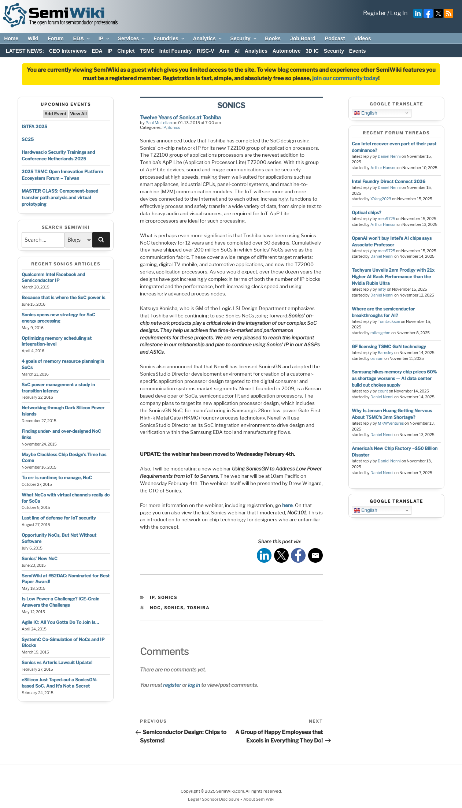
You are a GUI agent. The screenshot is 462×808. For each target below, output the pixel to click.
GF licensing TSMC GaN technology (389, 346)
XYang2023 (380, 199)
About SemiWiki (258, 799)
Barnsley (385, 352)
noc (155, 607)
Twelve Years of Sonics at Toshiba (180, 117)
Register (374, 13)
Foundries (169, 38)
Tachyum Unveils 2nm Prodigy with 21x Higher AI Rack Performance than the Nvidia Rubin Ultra (393, 276)
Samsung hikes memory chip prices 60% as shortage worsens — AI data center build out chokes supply (394, 378)
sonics (174, 607)
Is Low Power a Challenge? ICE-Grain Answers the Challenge (60, 602)
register (172, 685)
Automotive (287, 51)
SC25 (28, 139)
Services (132, 38)
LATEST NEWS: (25, 51)
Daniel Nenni (389, 156)
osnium (377, 358)
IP (104, 38)
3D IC (312, 51)
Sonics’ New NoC (40, 558)
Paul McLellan (158, 122)
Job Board (302, 38)
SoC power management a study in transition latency (58, 388)
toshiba (198, 607)
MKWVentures (391, 423)
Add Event (55, 113)
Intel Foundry (175, 51)
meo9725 (386, 218)
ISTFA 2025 (34, 126)
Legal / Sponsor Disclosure (214, 799)
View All (78, 113)
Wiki (33, 38)
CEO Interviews (68, 51)
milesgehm (380, 333)
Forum (56, 38)
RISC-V (205, 51)
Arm (224, 51)
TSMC (147, 51)
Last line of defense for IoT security (59, 518)
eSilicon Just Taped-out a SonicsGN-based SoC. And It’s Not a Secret (59, 683)
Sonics (173, 127)
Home (11, 38)
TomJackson (389, 321)
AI (237, 51)
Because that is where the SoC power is (63, 297)
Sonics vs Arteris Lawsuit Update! (57, 662)
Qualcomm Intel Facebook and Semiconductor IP (53, 277)
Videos (362, 38)
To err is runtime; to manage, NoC (57, 477)
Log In (398, 13)
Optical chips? (366, 212)
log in (194, 685)
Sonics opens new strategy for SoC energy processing (58, 318)
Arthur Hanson (383, 167)
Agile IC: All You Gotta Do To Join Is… (60, 622)
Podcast (335, 38)
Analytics (207, 38)
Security (243, 38)
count (383, 391)
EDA (82, 38)
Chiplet (125, 51)
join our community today (345, 78)
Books (273, 38)
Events (357, 51)
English (365, 113)
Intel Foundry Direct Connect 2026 (388, 181)
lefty (382, 289)
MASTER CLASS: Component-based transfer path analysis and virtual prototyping (60, 197)
